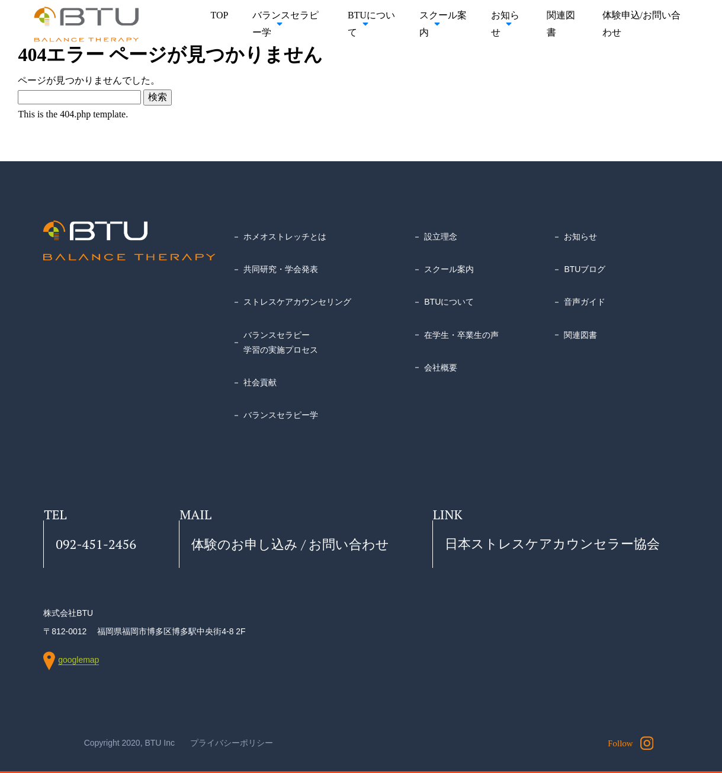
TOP (220, 15)
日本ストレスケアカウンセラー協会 (552, 543)
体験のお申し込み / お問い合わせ (290, 543)
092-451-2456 (96, 543)
